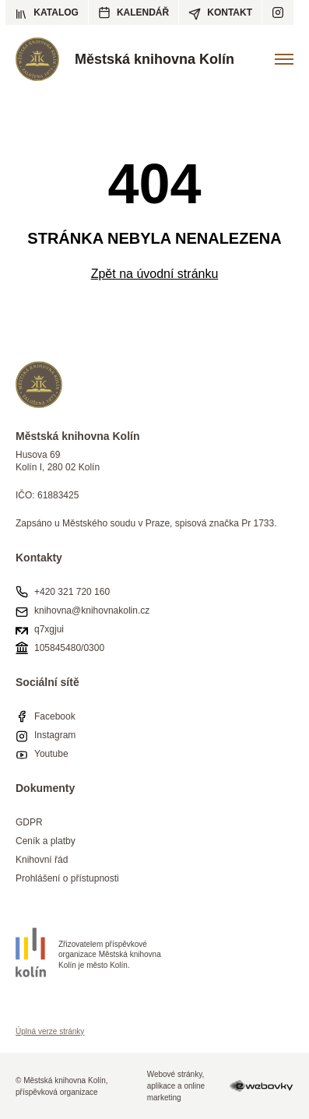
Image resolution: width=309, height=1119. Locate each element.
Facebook (54, 716)
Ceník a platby (45, 841)
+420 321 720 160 (72, 591)
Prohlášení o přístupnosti (67, 878)
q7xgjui (49, 629)
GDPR (29, 822)
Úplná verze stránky (50, 1031)
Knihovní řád (42, 859)
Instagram (54, 735)
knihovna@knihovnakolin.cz (91, 610)
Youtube (51, 753)
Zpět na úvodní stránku (155, 273)
